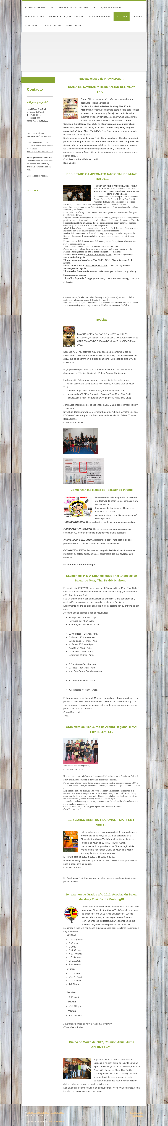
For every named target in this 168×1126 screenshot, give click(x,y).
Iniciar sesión (136, 1112)
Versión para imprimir (37, 1112)
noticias (44, 176)
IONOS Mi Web (56, 1121)
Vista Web (138, 1115)
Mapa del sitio (57, 1112)
